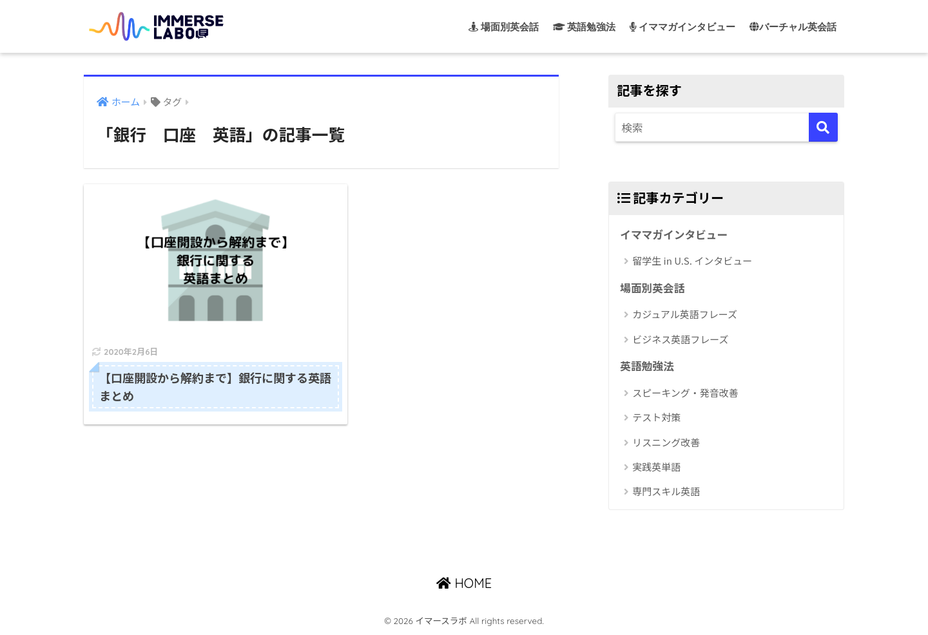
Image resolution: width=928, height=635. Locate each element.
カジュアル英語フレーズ (684, 314)
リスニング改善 (666, 442)
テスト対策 (656, 417)
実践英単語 (656, 466)
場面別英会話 (652, 288)
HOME (464, 583)
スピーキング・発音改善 (685, 392)
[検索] (823, 127)
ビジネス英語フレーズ (680, 339)
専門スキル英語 (666, 491)
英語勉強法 (647, 366)
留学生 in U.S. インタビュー (692, 260)
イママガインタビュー (674, 234)
